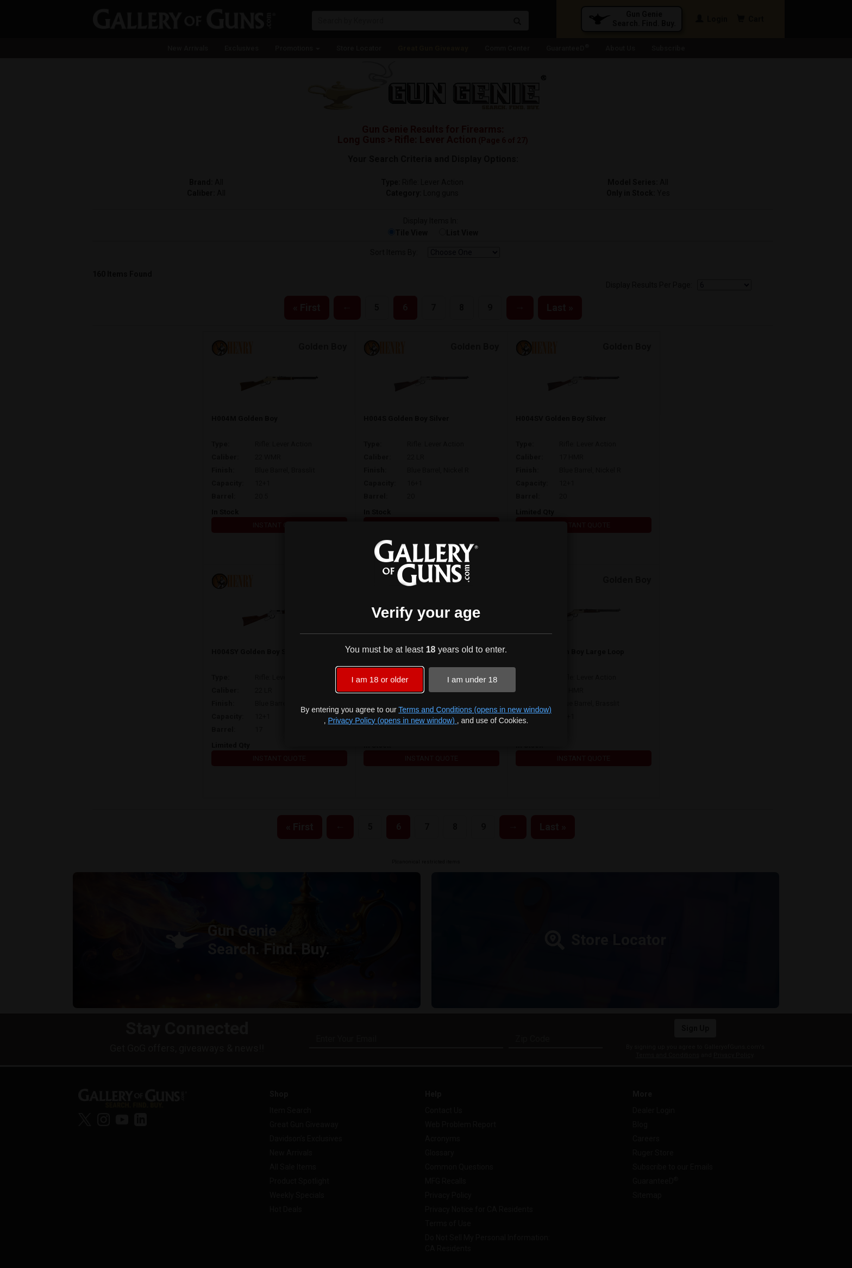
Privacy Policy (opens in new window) (392, 720)
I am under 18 (472, 679)
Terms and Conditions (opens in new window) (475, 709)
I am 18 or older (379, 679)
